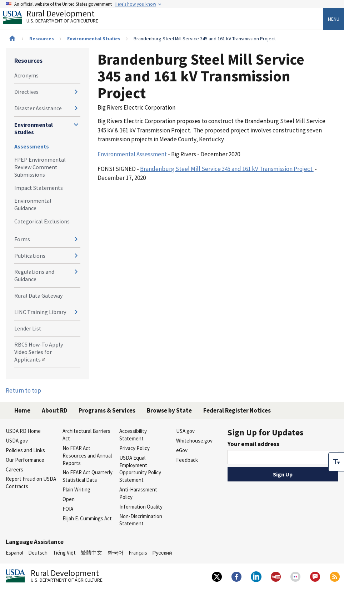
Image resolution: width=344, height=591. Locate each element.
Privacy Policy (134, 448)
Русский (162, 552)
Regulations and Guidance (34, 275)
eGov (182, 450)
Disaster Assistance (38, 108)
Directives (26, 91)
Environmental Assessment (132, 154)
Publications (29, 255)
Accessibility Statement (133, 435)
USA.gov (185, 431)
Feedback (187, 459)
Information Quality (141, 506)
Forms (22, 239)
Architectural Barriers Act (86, 435)
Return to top (23, 390)
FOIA (68, 508)
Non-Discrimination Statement (140, 520)
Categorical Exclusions (42, 221)
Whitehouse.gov (194, 440)
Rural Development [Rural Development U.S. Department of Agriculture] (56, 18)
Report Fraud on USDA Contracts (31, 482)
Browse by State (169, 410)
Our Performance (25, 459)
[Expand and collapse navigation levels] (76, 91)
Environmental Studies (93, 38)
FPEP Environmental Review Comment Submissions (40, 167)
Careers (14, 469)
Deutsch (38, 552)
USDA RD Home (23, 431)
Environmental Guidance (32, 204)
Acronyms (26, 75)
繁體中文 (91, 552)
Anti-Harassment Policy (138, 493)
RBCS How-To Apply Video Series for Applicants (38, 352)
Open (69, 499)
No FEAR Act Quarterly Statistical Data (88, 476)
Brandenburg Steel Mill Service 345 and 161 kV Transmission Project (227, 169)
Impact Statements (38, 187)
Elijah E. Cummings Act (87, 518)
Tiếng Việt (64, 552)
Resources (41, 38)
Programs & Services (107, 410)
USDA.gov (17, 440)
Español (14, 552)
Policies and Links (25, 450)
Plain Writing (76, 489)
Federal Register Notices (237, 410)
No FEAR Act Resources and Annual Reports (87, 455)
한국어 (116, 552)
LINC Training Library (40, 311)
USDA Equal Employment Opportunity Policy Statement (140, 468)
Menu (333, 19)
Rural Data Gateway (38, 295)
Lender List (27, 328)
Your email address (253, 444)
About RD (54, 410)
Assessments (31, 146)
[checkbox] (336, 461)
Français (138, 552)
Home (22, 410)
